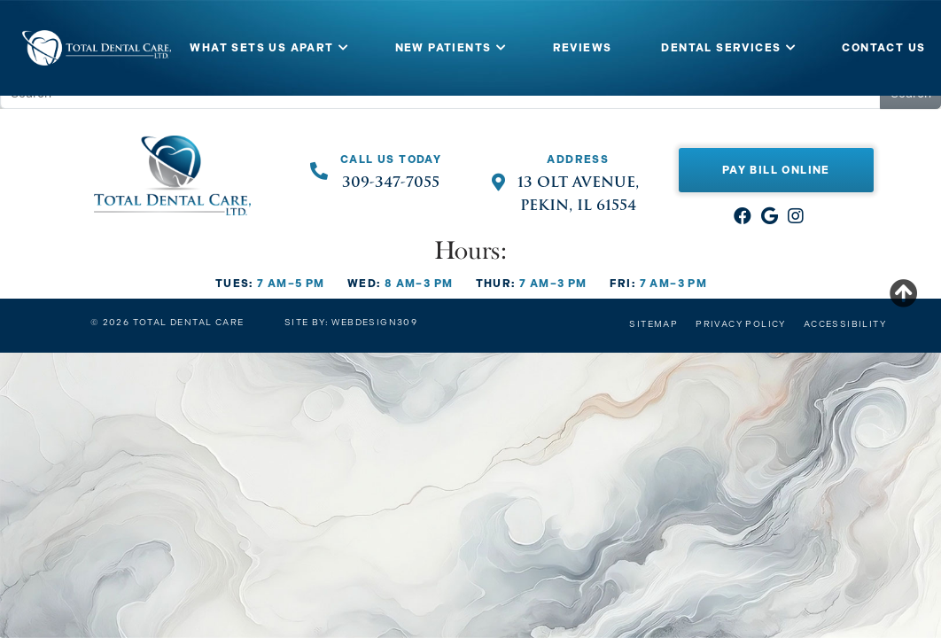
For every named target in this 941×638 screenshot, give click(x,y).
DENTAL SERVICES (721, 48)
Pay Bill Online (776, 170)
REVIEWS (582, 48)
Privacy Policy (741, 324)
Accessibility (845, 324)
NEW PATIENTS (443, 48)
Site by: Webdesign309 (350, 322)
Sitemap (653, 324)
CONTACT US (883, 48)
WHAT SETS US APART (261, 48)
